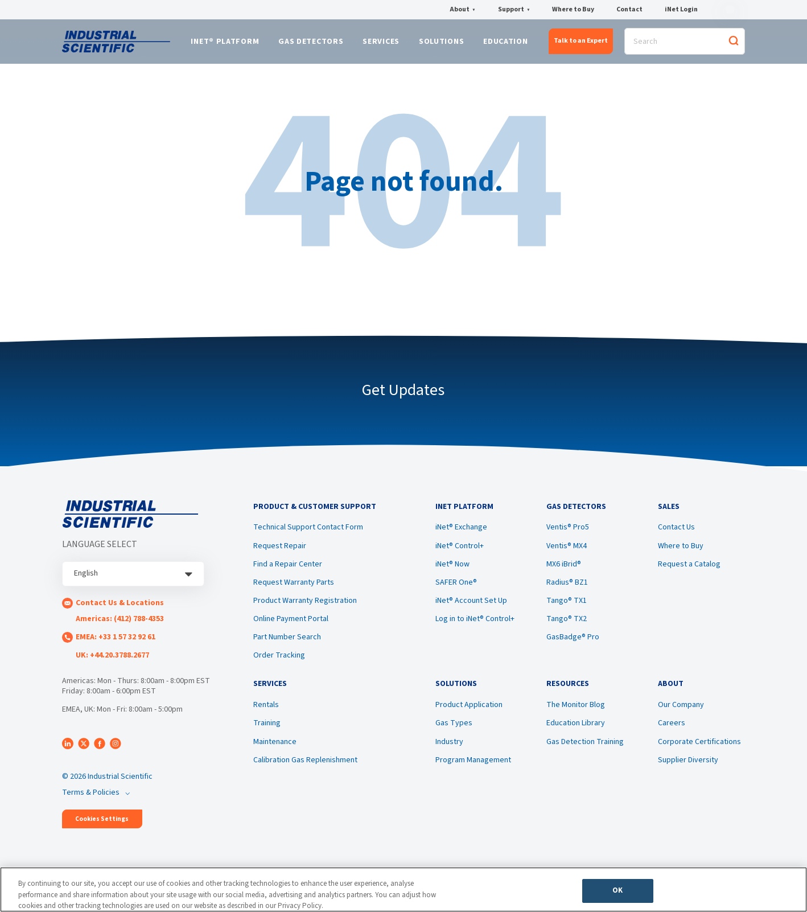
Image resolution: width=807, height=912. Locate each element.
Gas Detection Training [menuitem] (585, 751)
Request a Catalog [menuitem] (689, 571)
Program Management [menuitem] (473, 769)
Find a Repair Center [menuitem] (287, 571)
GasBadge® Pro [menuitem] (572, 644)
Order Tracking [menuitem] (279, 662)
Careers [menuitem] (671, 733)
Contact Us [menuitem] (676, 534)
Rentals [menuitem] (266, 715)
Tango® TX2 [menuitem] (566, 625)
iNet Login (681, 9)
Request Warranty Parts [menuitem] (293, 589)
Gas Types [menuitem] (453, 733)
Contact (629, 9)
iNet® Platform (225, 44)
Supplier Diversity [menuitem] (688, 769)
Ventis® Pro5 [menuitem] (567, 534)
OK (617, 893)
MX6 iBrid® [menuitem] (563, 571)
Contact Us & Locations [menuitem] (120, 607)
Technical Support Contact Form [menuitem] (308, 534)
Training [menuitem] (267, 733)
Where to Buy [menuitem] (680, 552)
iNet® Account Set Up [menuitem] (471, 607)
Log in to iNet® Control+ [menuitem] (474, 625)
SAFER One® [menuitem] (456, 589)
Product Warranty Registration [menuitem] (305, 607)
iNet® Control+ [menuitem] (459, 552)
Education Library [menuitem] (575, 733)
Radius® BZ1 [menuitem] (567, 589)
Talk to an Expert (581, 43)
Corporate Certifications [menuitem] (699, 751)
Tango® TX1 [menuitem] (566, 607)
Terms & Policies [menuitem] (91, 796)
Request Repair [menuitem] (279, 552)
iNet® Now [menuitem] (452, 571)
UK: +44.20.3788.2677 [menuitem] (112, 659)
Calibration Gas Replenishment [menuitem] (305, 769)
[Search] (684, 43)
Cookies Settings (102, 823)
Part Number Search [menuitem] (287, 644)
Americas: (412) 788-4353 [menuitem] (120, 622)
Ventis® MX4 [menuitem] (566, 552)
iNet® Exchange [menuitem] (461, 534)
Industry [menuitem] (449, 751)
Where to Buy (573, 9)
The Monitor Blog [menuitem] (575, 715)
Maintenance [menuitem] (275, 751)
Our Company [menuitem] (681, 715)
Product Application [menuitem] (469, 715)
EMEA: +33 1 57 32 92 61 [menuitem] (115, 641)
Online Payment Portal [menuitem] (290, 625)
